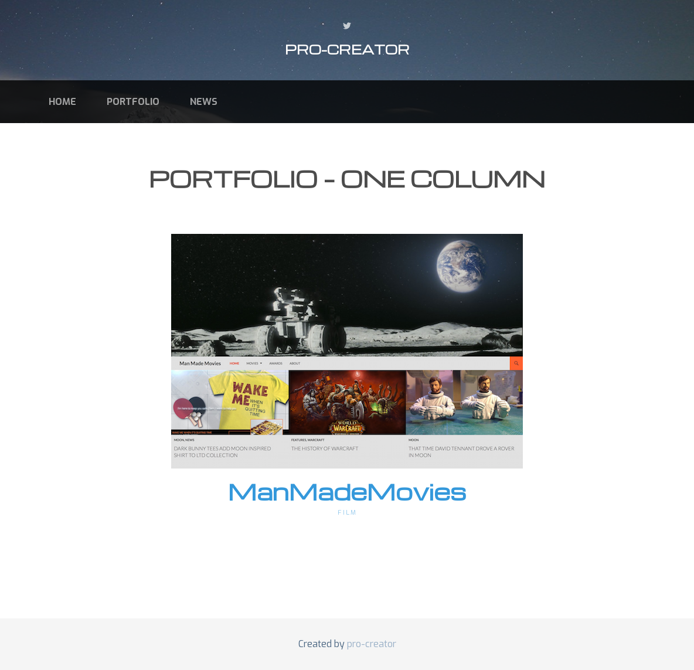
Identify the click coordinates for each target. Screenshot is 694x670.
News (203, 102)
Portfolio (133, 102)
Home (62, 102)
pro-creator (347, 49)
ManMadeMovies (347, 491)
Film (347, 512)
